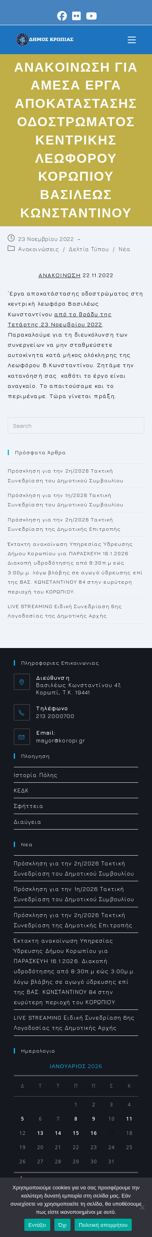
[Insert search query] (76, 425)
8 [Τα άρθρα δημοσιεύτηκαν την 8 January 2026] (75, 1118)
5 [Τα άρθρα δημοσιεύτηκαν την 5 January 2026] (22, 1118)
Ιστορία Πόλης (36, 774)
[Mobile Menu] (132, 39)
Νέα (124, 248)
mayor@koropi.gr (61, 740)
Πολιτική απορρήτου (103, 1225)
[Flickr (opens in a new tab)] (76, 16)
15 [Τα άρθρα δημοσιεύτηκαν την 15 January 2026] (76, 1133)
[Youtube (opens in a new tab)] (90, 16)
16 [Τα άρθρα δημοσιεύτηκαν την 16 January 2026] (93, 1133)
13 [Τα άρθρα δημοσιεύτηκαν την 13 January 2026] (40, 1133)
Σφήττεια (29, 805)
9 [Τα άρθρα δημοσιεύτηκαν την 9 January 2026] (93, 1118)
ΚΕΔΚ (21, 790)
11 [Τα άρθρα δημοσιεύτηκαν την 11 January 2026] (129, 1118)
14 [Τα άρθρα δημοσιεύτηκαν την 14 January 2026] (58, 1133)
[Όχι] (142, 1207)
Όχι (62, 1225)
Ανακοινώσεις (38, 248)
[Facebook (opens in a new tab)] (62, 16)
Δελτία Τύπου (89, 248)
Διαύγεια (28, 821)
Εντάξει (37, 1225)
